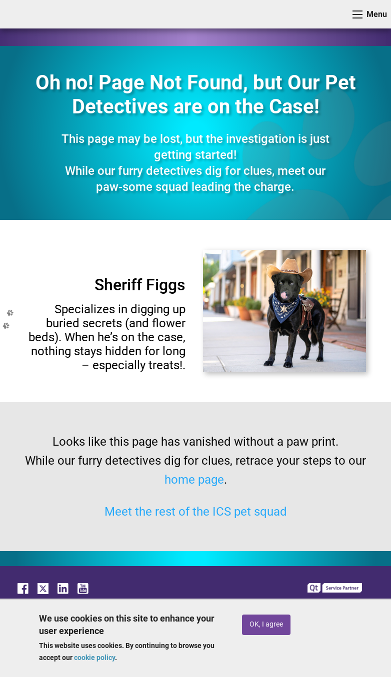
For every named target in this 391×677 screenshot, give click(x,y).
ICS (23, 14)
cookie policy (94, 658)
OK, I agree (266, 624)
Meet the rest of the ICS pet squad (195, 512)
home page (194, 480)
